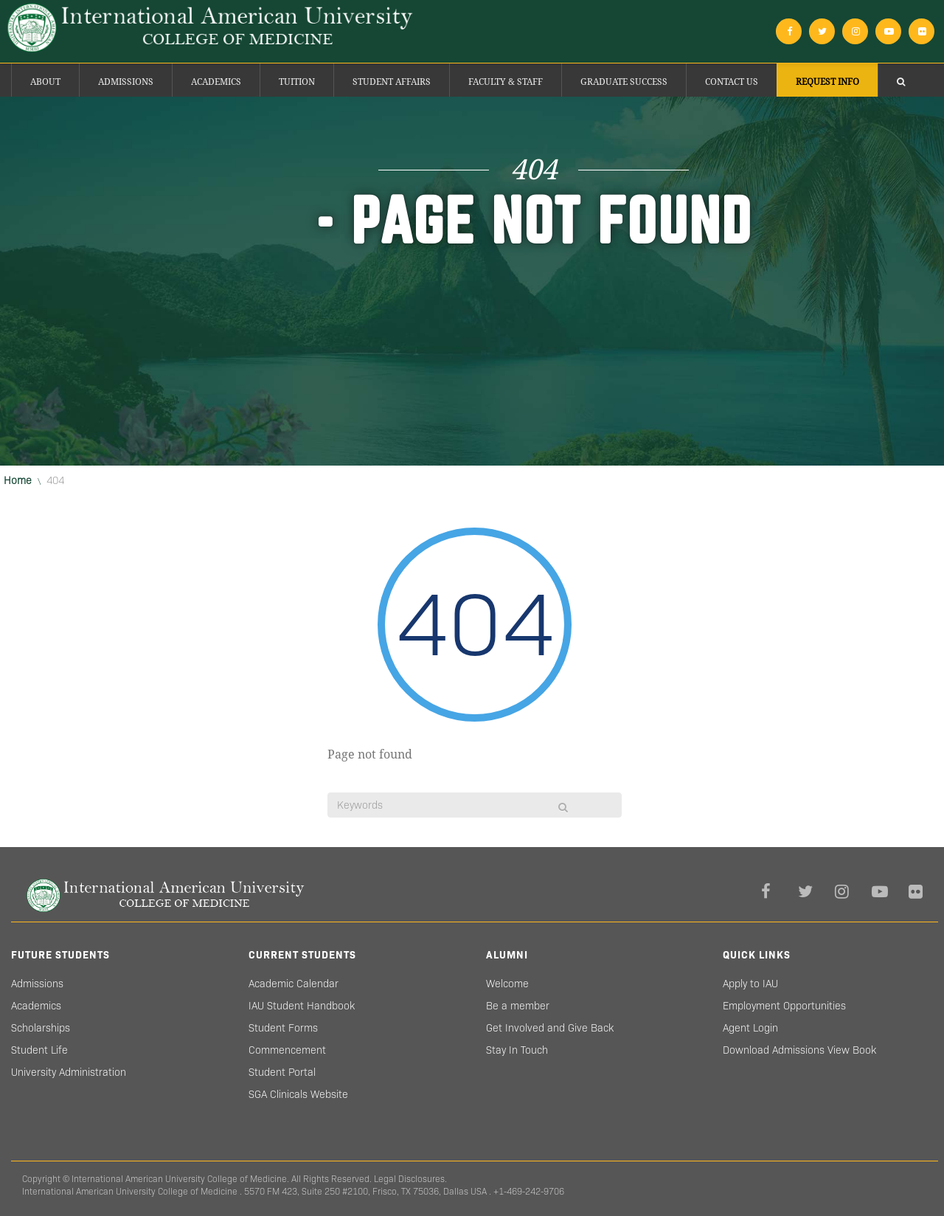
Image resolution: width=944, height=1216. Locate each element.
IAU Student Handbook (302, 1005)
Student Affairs (392, 82)
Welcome (507, 983)
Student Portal (282, 1072)
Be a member (517, 1005)
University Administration (68, 1072)
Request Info (827, 82)
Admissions (125, 82)
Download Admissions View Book (799, 1050)
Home (18, 480)
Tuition (297, 82)
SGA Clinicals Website (298, 1094)
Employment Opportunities (784, 1005)
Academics (216, 82)
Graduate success (623, 82)
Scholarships (40, 1027)
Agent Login (750, 1027)
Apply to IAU (750, 983)
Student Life (39, 1050)
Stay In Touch (517, 1050)
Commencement (287, 1050)
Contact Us (731, 82)
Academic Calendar (294, 983)
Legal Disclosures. (410, 1178)
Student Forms (283, 1027)
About (45, 82)
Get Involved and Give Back (550, 1027)
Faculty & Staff (505, 82)
